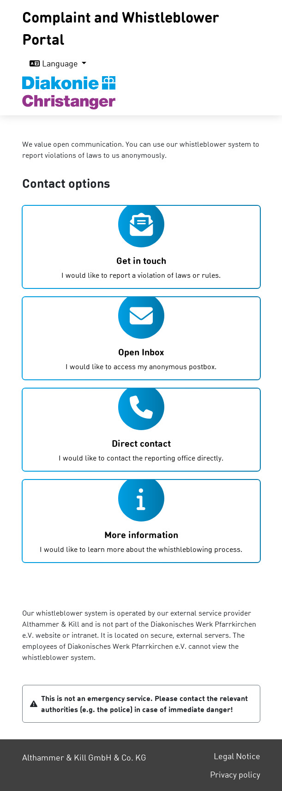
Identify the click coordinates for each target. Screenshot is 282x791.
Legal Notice (237, 755)
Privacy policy (235, 774)
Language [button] (55, 63)
